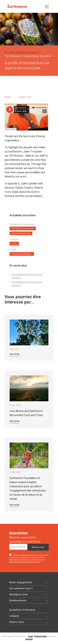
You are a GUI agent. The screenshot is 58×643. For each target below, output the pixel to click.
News (8, 97)
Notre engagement (20, 582)
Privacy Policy (40, 636)
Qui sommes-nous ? (21, 588)
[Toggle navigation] (47, 6)
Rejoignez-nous (18, 594)
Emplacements (18, 600)
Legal (30, 636)
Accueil (9, 52)
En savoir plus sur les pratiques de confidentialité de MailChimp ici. (26, 561)
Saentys (29, 639)
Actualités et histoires (27, 52)
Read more (14, 354)
